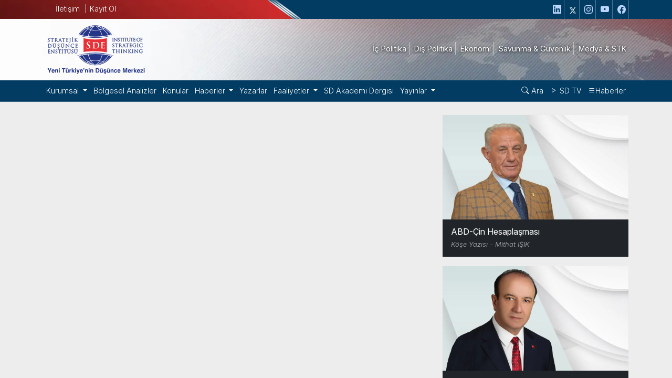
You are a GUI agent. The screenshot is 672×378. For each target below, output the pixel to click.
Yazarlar (248, 90)
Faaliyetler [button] (286, 90)
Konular (172, 90)
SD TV (567, 90)
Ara (534, 90)
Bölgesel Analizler (122, 90)
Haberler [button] (206, 90)
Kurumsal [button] (63, 90)
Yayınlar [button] (406, 90)
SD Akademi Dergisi (351, 90)
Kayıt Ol (102, 8)
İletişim (67, 8)
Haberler (608, 90)
